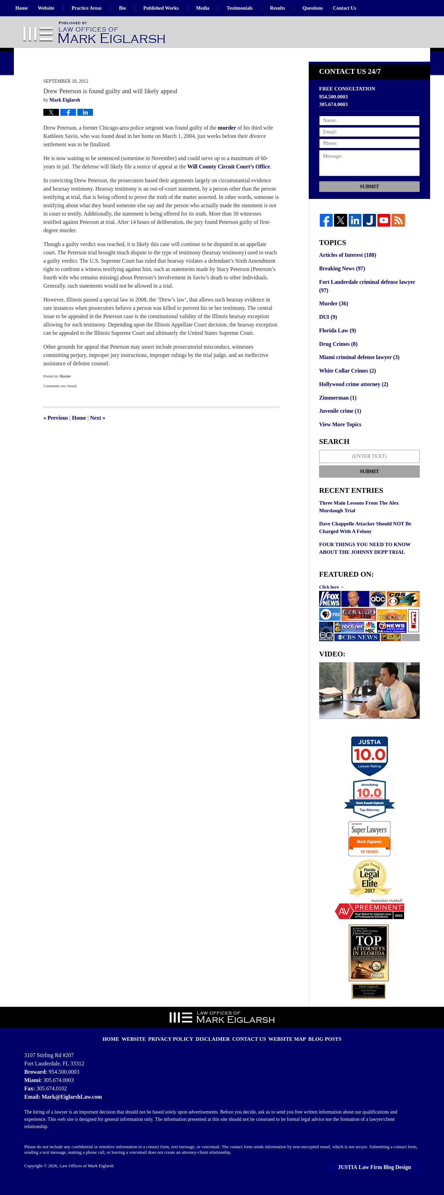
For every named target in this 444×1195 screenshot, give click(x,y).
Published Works (175, 8)
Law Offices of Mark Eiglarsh (87, 1176)
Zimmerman (337, 410)
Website (60, 8)
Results (292, 8)
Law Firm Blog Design (388, 1177)
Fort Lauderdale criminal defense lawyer (364, 302)
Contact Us (366, 8)
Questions (327, 8)
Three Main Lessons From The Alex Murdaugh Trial (359, 518)
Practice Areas (101, 8)
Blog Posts (316, 1045)
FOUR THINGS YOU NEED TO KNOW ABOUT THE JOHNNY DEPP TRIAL (365, 560)
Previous (55, 435)
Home (29, 8)
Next (97, 435)
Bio (137, 8)
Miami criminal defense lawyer (357, 371)
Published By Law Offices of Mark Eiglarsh (374, 32)
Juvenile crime (339, 423)
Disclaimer (215, 1045)
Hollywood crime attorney (352, 397)
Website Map (282, 1045)
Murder (65, 394)
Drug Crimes (337, 358)
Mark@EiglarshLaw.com (70, 1107)
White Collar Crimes (346, 384)
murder (227, 145)
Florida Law (336, 345)
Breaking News (341, 285)
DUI (327, 332)
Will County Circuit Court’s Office (228, 184)
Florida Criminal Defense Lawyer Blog (94, 32)
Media (217, 8)
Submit (369, 204)
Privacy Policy (178, 1045)
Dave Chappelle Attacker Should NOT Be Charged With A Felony (365, 539)
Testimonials (254, 8)
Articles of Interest (346, 272)
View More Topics (339, 436)
